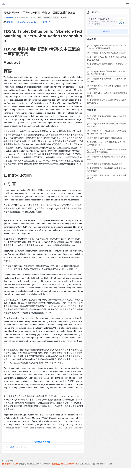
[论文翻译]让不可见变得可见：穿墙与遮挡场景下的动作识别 (106, 117)
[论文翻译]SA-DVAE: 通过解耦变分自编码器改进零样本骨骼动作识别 (106, 132)
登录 (12, 447)
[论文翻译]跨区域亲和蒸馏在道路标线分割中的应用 (106, 158)
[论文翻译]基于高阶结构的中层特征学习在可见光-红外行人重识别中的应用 (106, 46)
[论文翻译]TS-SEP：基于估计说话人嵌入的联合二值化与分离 (106, 143)
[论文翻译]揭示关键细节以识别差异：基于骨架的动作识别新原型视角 (106, 72)
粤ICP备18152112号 (10, 464)
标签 (7, 461)
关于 (3, 461)
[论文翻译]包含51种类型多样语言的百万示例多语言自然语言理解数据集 (106, 150)
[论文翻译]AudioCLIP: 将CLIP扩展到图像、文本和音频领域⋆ (107, 87)
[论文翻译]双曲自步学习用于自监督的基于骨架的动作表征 (106, 124)
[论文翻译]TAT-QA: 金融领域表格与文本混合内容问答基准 (106, 169)
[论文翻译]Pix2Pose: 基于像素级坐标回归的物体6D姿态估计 (106, 58)
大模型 (55, 18)
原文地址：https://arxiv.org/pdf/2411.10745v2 (28, 22)
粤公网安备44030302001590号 (64, 464)
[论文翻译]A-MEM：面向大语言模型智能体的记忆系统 (107, 94)
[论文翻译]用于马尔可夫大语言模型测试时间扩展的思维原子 (106, 101)
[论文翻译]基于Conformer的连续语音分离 (104, 138)
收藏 (64, 18)
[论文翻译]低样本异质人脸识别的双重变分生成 (106, 53)
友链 (12, 461)
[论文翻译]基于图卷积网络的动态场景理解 (104, 164)
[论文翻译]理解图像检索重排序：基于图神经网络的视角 (106, 80)
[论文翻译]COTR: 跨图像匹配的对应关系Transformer (106, 65)
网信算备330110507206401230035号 (35, 464)
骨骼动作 (47, 18)
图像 (39, 18)
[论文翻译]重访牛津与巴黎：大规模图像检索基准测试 (106, 176)
